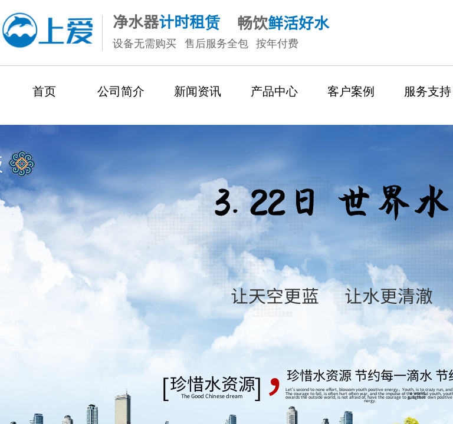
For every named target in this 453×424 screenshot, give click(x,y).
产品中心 (274, 91)
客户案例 (351, 91)
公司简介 (121, 91)
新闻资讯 (197, 91)
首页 (44, 91)
